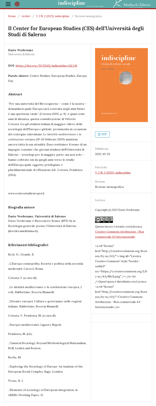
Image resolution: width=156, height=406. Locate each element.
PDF (104, 134)
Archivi (26, 16)
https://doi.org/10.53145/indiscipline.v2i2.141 (46, 65)
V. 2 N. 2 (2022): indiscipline (52, 16)
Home (12, 16)
